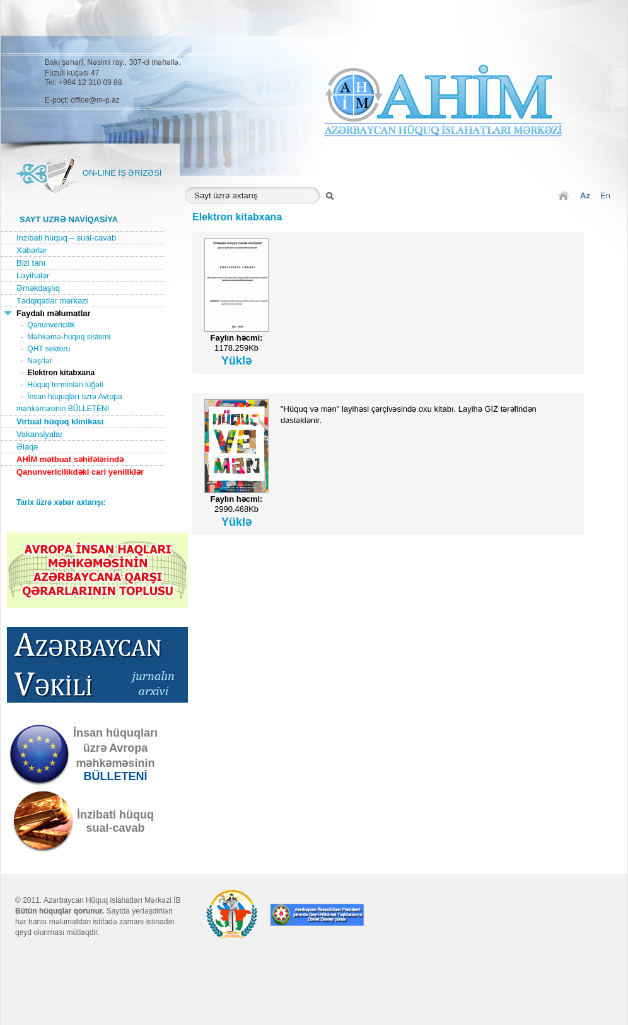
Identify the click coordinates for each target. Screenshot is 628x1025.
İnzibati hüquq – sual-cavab (66, 237)
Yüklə (236, 360)
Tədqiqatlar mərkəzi (52, 300)
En (605, 195)
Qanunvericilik (50, 324)
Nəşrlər (39, 360)
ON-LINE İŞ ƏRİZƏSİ (122, 173)
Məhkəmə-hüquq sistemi (68, 336)
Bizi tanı (30, 263)
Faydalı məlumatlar (53, 313)
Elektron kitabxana (61, 372)
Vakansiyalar (39, 434)
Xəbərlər (31, 250)
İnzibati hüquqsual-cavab (115, 821)
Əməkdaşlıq (38, 288)
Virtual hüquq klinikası (59, 421)
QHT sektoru (48, 348)
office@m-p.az (95, 100)
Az (585, 195)
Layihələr (32, 275)
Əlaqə (27, 446)
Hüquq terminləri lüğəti (65, 384)
